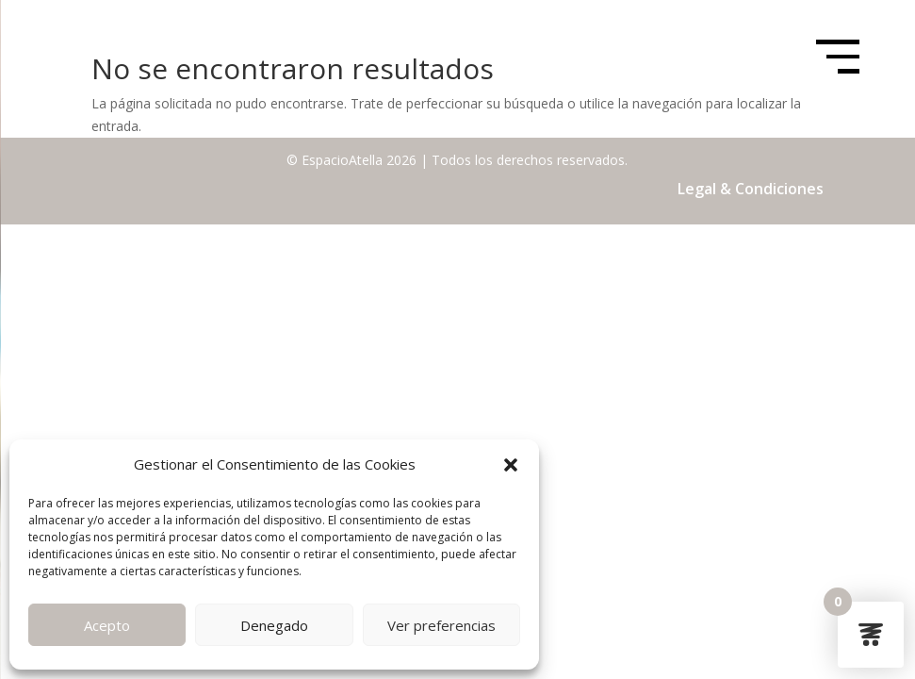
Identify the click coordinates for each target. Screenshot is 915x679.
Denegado (274, 625)
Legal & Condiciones (751, 188)
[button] (510, 464)
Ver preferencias (441, 625)
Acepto (107, 625)
